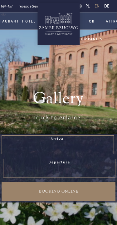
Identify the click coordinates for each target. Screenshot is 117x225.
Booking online (58, 191)
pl (87, 6)
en (97, 6)
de (106, 6)
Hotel (29, 21)
